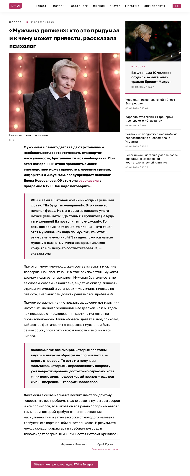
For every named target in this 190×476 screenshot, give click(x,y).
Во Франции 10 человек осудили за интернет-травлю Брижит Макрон (151, 77)
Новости (42, 6)
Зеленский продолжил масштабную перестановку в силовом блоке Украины (151, 137)
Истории (60, 6)
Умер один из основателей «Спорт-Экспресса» (151, 101)
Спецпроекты (154, 6)
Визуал (115, 6)
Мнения (99, 6)
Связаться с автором (105, 449)
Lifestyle (132, 6)
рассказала (88, 180)
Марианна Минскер (73, 444)
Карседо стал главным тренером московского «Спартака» (149, 118)
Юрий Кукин (105, 444)
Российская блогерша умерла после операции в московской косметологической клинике (151, 158)
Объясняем (80, 6)
